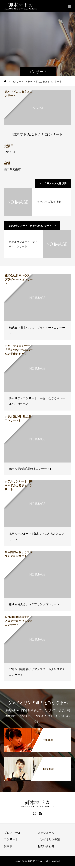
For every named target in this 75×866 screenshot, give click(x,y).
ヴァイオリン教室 (49, 839)
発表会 (8, 846)
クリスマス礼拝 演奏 (55, 183)
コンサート (11, 839)
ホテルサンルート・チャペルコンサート (30, 225)
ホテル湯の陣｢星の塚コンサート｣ (30, 468)
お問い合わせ (46, 846)
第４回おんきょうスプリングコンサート (34, 604)
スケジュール (46, 832)
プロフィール (12, 832)
